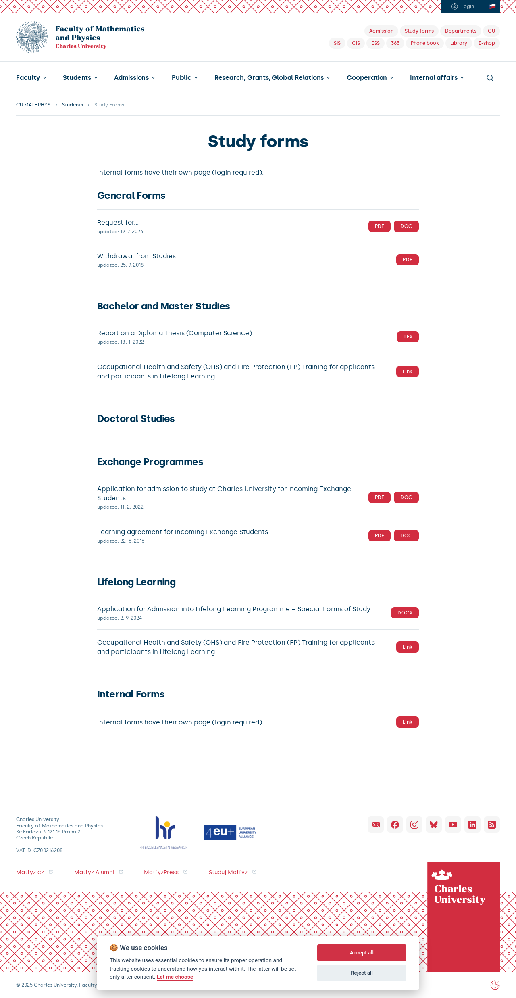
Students (77, 78)
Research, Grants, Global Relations (269, 78)
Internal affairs (434, 78)
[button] (31, 78)
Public (181, 78)
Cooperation (367, 78)
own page (195, 172)
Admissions (131, 78)
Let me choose (175, 976)
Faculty (28, 78)
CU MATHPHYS (33, 104)
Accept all (362, 953)
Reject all (362, 973)
